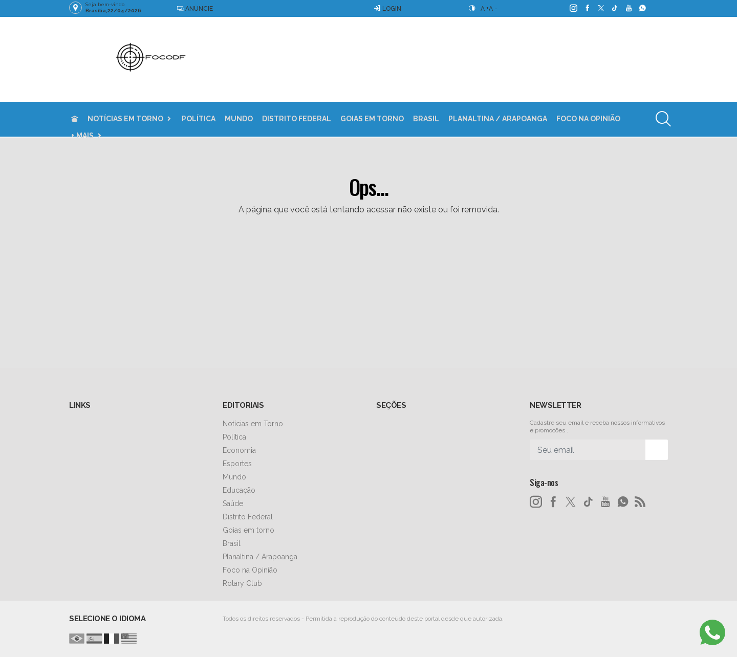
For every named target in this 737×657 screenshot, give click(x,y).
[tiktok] (614, 8)
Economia (239, 450)
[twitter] (600, 8)
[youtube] (628, 8)
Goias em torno (372, 119)
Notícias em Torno (125, 119)
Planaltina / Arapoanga (497, 119)
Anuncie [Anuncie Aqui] (195, 8)
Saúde (233, 503)
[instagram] (573, 8)
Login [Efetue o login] (387, 8)
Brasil (426, 119)
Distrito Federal (296, 119)
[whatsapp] (642, 8)
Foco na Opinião (588, 119)
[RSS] (640, 502)
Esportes (237, 463)
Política (198, 119)
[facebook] (586, 8)
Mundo (239, 119)
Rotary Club (242, 583)
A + (485, 8)
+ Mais (82, 136)
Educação (239, 490)
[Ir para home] (75, 119)
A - (493, 8)
